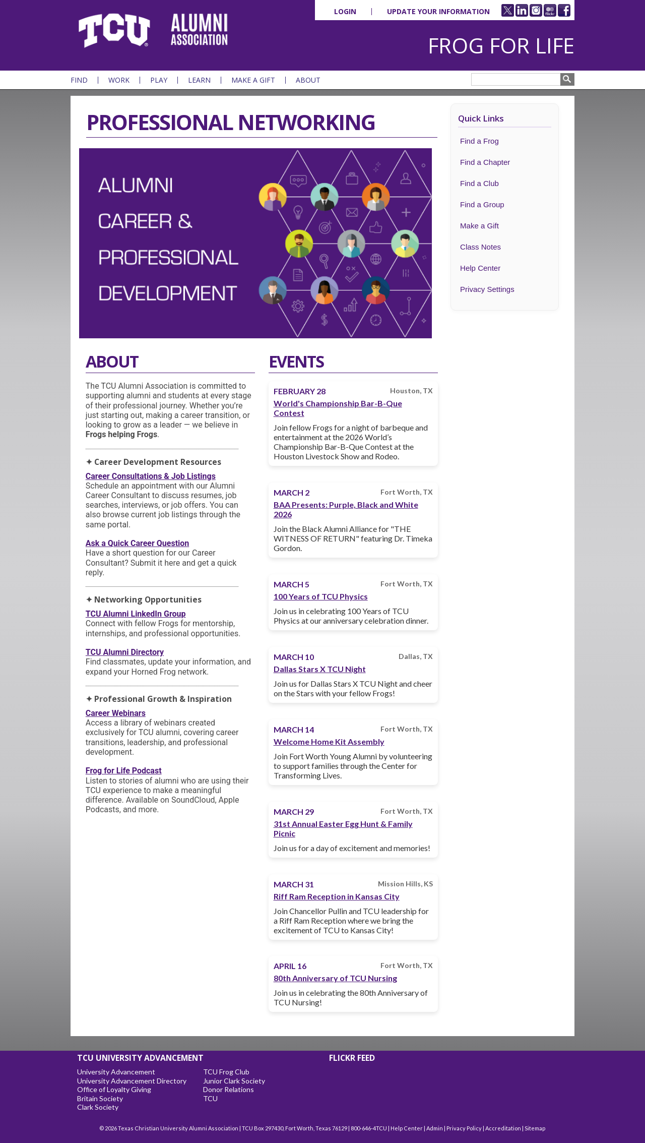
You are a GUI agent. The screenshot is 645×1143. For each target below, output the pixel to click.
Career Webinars (116, 713)
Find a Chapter (485, 162)
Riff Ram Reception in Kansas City (337, 896)
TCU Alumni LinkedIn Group (136, 614)
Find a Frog (479, 141)
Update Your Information (438, 11)
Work (119, 80)
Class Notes (480, 247)
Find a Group (482, 204)
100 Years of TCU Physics (321, 596)
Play (158, 80)
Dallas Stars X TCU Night (320, 669)
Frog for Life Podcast (124, 770)
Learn (199, 80)
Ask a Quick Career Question (137, 543)
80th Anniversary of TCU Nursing (335, 978)
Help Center (480, 268)
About (308, 80)
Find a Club (479, 183)
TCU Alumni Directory (125, 652)
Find (79, 80)
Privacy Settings (487, 289)
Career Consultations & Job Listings (151, 476)
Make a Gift (253, 80)
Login (345, 11)
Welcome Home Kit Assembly (329, 741)
